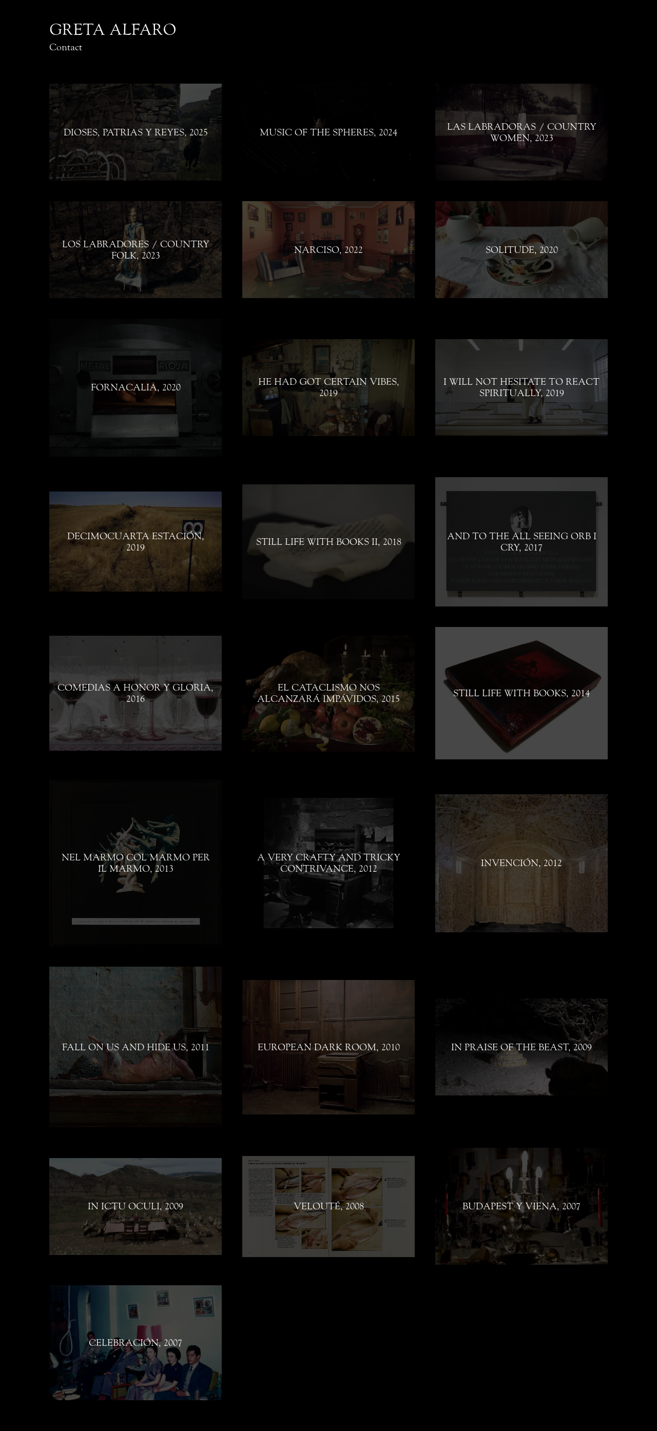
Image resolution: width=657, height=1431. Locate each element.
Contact (65, 47)
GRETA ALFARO (112, 30)
